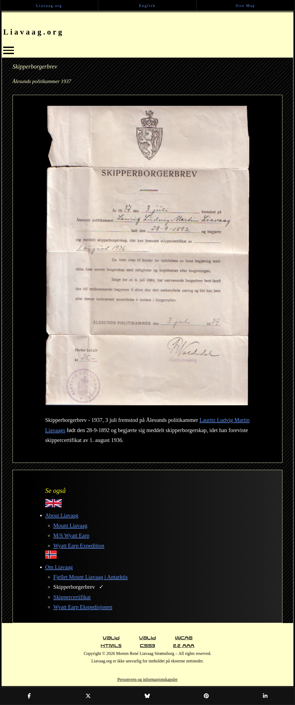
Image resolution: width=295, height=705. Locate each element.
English (147, 5)
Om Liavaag (59, 567)
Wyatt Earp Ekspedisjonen (82, 607)
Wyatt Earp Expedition (78, 545)
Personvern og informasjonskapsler (147, 679)
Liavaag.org (49, 5)
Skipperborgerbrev (74, 587)
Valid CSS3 (147, 639)
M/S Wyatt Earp (71, 535)
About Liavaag (61, 515)
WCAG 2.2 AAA (183, 639)
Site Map (245, 5)
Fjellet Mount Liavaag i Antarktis (90, 577)
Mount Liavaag (70, 525)
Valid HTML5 (111, 639)
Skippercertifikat (72, 597)
